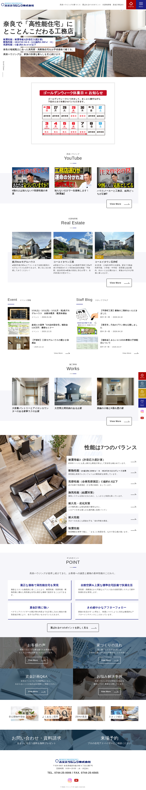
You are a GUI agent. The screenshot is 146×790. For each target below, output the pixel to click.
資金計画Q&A (117, 5)
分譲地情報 (106, 5)
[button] (131, 253)
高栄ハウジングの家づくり (70, 5)
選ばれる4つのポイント (91, 5)
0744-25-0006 (63, 772)
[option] (83, 43)
